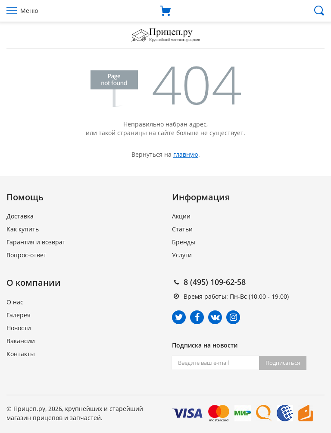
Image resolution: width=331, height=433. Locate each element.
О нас (14, 302)
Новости (18, 328)
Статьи (182, 229)
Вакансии (20, 341)
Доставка (20, 216)
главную (185, 154)
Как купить (22, 229)
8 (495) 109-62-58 (215, 282)
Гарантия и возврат (36, 242)
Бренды (183, 242)
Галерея (18, 315)
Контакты (20, 354)
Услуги (182, 255)
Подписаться (282, 363)
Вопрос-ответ (26, 255)
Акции (181, 216)
